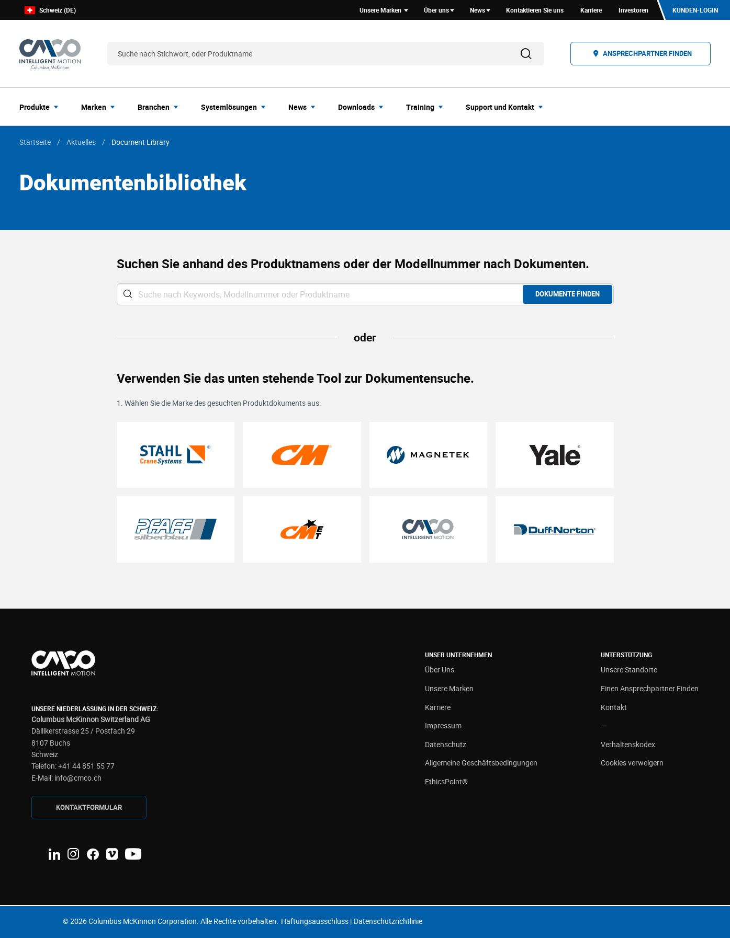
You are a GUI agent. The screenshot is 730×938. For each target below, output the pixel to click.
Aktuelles (81, 142)
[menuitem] (42, 106)
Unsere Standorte (629, 669)
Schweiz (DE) (50, 10)
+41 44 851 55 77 (86, 766)
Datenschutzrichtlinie (388, 921)
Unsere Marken (449, 688)
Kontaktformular (89, 807)
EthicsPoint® (446, 781)
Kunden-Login (695, 10)
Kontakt (614, 707)
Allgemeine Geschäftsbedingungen (481, 763)
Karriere (438, 707)
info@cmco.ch (78, 778)
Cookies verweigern (632, 763)
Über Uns (439, 669)
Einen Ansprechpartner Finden (650, 688)
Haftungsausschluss (315, 921)
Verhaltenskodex (628, 744)
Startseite (35, 142)
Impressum (443, 725)
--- (604, 725)
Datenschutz (445, 744)
